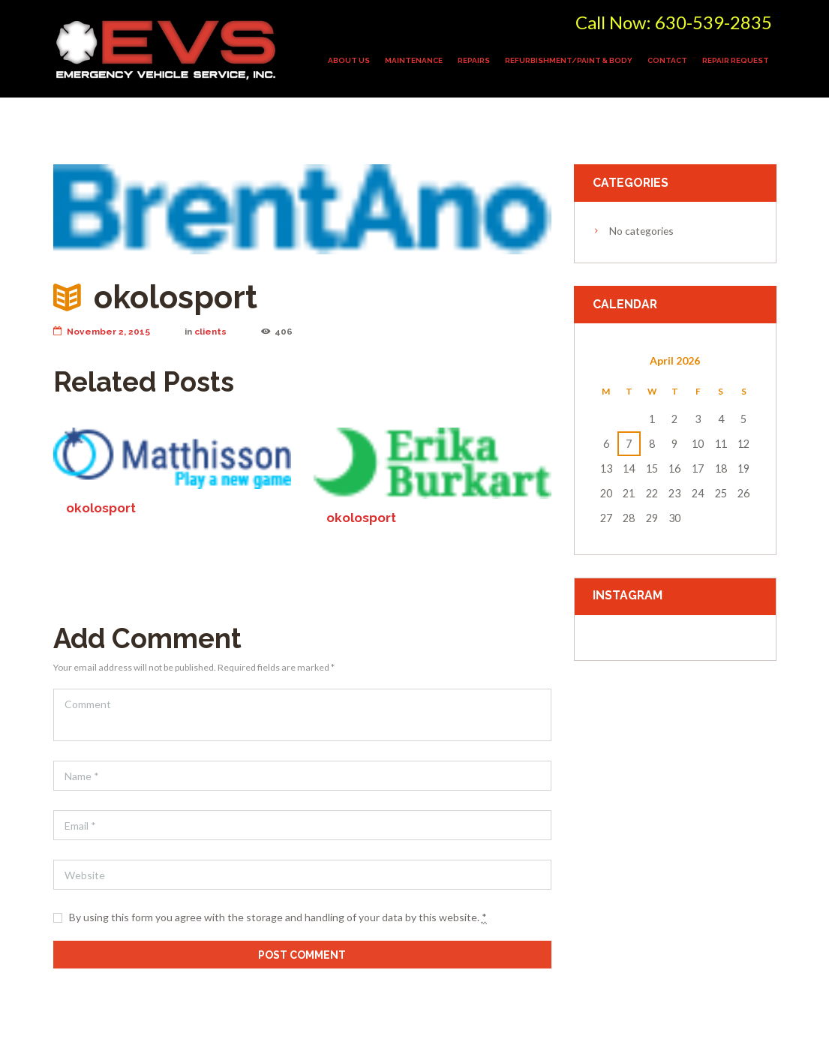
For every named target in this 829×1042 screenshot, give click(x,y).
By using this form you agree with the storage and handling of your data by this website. (278, 917)
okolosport (101, 508)
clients (210, 331)
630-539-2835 (713, 22)
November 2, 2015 (101, 331)
